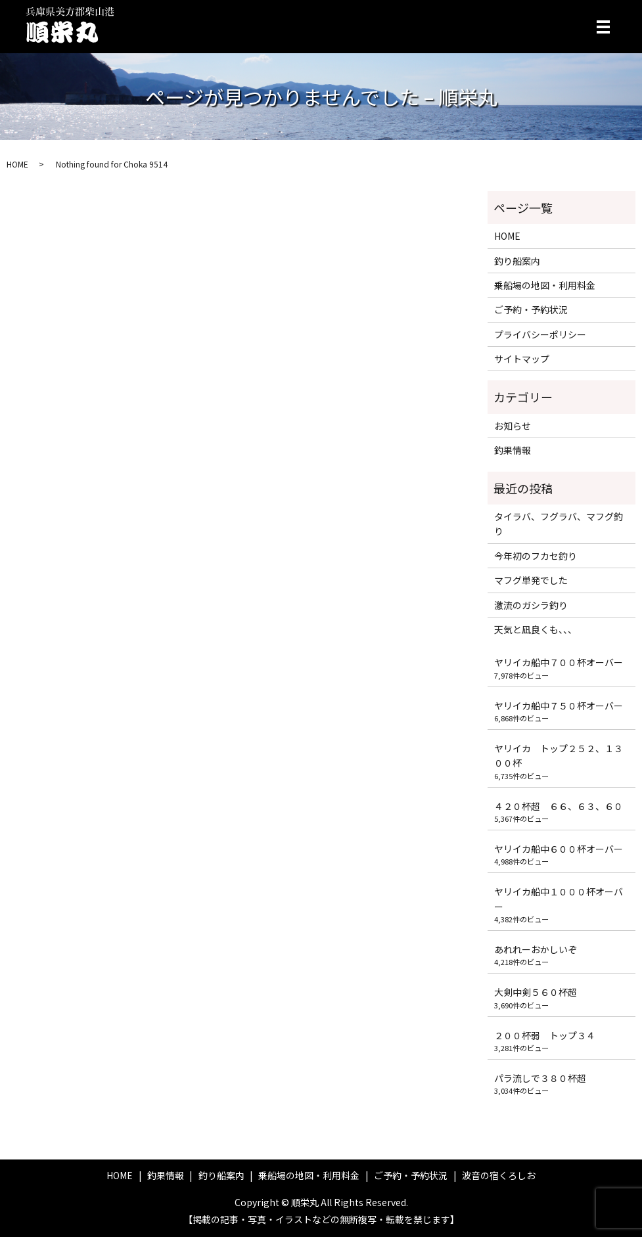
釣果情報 (512, 450)
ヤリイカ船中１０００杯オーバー (558, 898)
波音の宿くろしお (499, 1175)
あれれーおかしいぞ (535, 949)
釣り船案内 (517, 260)
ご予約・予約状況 (531, 309)
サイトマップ (521, 358)
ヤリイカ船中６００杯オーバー (558, 848)
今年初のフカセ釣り (535, 555)
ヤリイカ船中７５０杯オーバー (558, 705)
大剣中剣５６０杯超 (535, 992)
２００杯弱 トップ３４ (544, 1035)
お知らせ (512, 425)
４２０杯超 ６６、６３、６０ (558, 806)
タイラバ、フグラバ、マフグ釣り (558, 523)
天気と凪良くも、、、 (535, 629)
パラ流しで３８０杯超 (540, 1078)
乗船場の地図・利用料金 (544, 285)
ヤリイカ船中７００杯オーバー (558, 662)
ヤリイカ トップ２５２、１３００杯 (558, 755)
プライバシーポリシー (540, 334)
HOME (17, 163)
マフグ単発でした (531, 580)
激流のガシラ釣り (531, 605)
